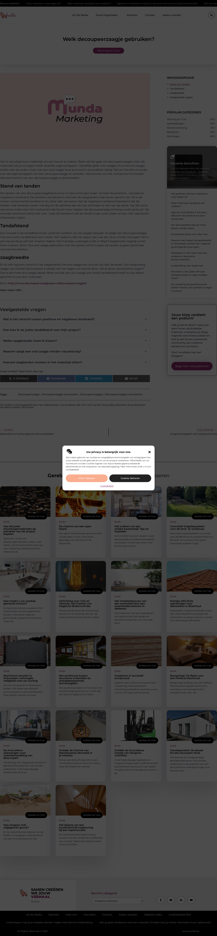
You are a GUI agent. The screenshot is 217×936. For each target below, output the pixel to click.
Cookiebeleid (106, 486)
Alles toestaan (86, 478)
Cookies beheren (130, 478)
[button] (149, 452)
